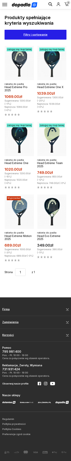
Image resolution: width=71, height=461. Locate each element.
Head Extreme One (16, 163)
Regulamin (8, 419)
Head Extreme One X (50, 87)
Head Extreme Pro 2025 (16, 88)
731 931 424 (11, 369)
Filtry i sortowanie (35, 34)
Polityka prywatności (14, 424)
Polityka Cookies (11, 429)
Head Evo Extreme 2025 (48, 237)
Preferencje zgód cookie (16, 434)
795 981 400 (11, 351)
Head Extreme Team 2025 (50, 164)
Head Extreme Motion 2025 (18, 237)
